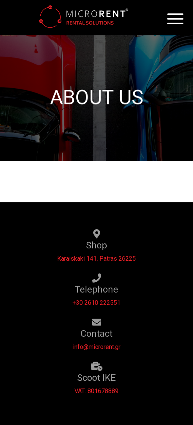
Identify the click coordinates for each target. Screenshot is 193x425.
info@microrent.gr (96, 347)
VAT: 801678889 (96, 391)
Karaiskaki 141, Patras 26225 (96, 258)
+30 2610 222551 (96, 302)
